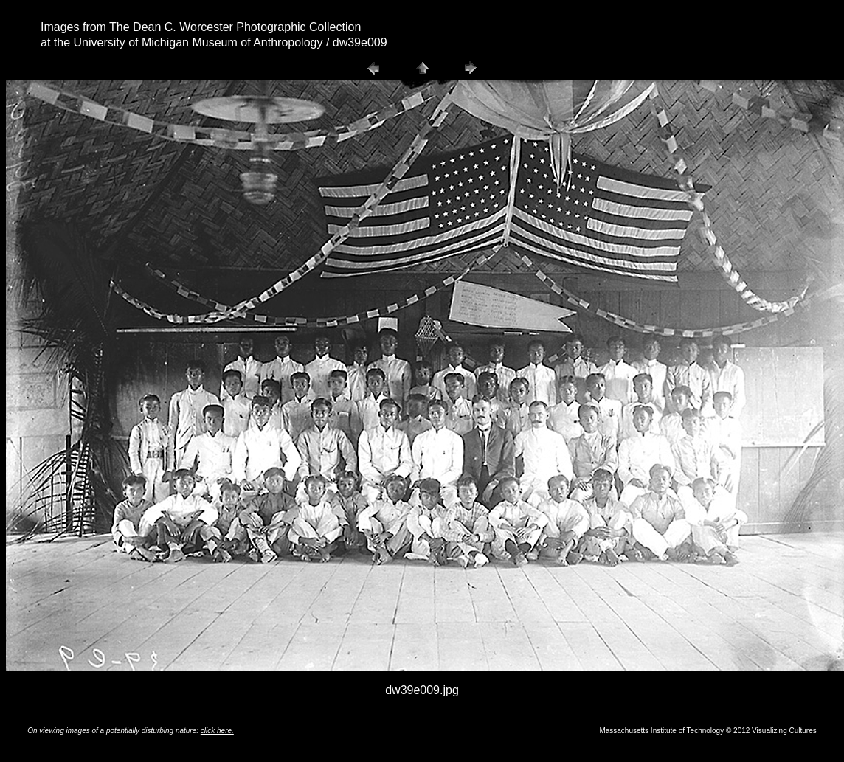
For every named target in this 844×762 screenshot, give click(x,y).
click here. (217, 731)
